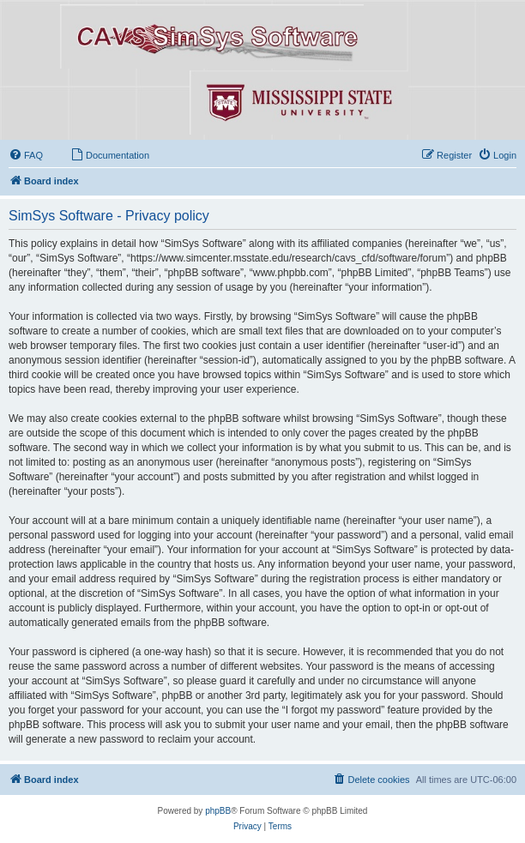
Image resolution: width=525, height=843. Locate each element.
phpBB (218, 811)
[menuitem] (26, 155)
